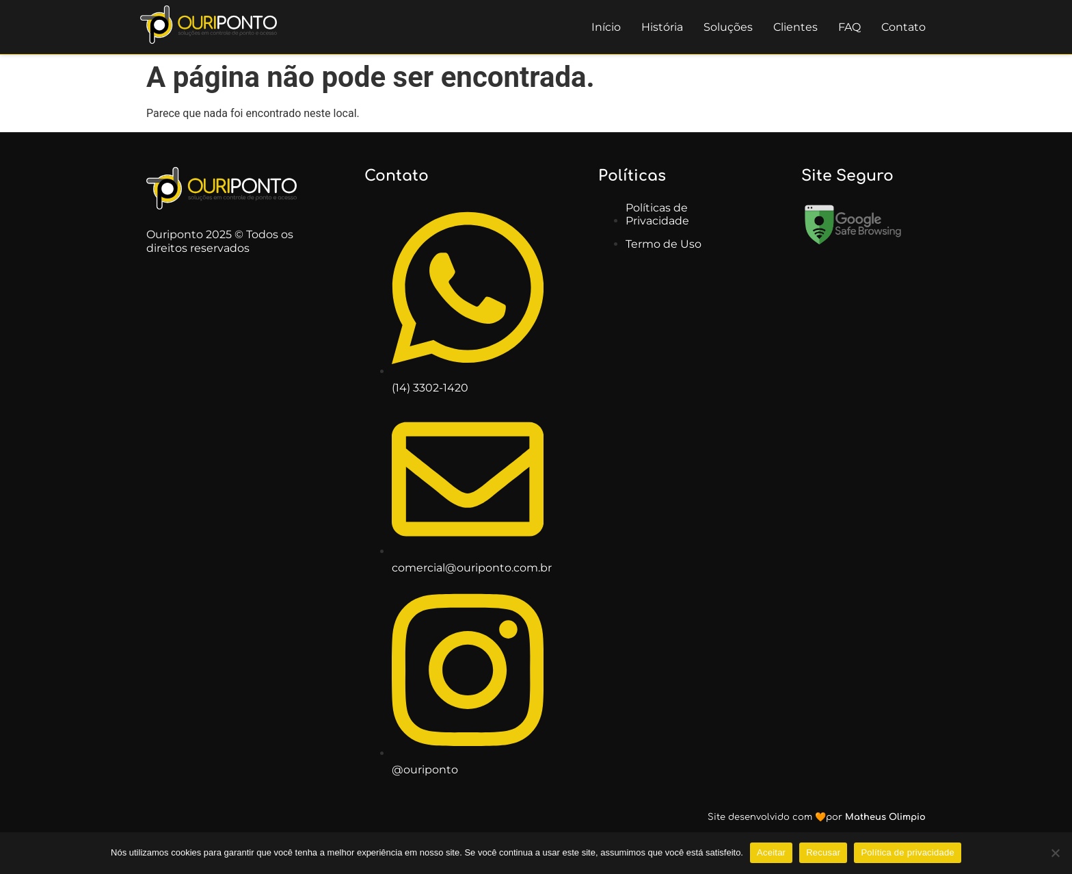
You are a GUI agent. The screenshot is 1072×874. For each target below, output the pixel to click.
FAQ (849, 27)
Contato (903, 27)
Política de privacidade (907, 852)
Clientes (795, 27)
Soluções (728, 27)
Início (606, 27)
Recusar (823, 852)
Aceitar (771, 852)
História (662, 27)
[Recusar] (1055, 853)
